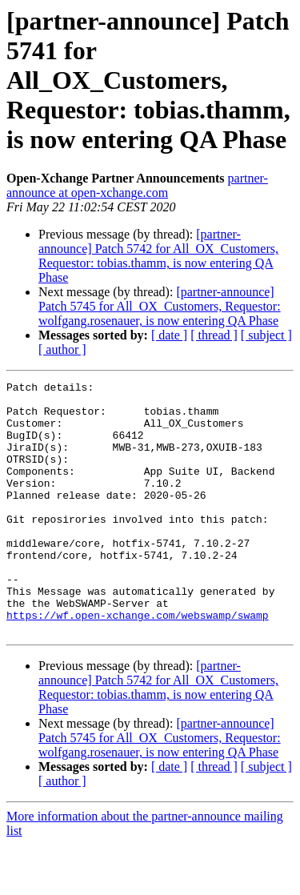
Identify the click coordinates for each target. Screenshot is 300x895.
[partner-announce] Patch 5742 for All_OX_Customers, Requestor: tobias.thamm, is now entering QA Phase (158, 255)
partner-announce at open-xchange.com (137, 185)
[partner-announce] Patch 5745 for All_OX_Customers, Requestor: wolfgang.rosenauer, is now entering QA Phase (159, 306)
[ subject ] (266, 335)
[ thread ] (214, 335)
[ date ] (169, 335)
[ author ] (62, 349)
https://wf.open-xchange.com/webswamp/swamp (137, 663)
